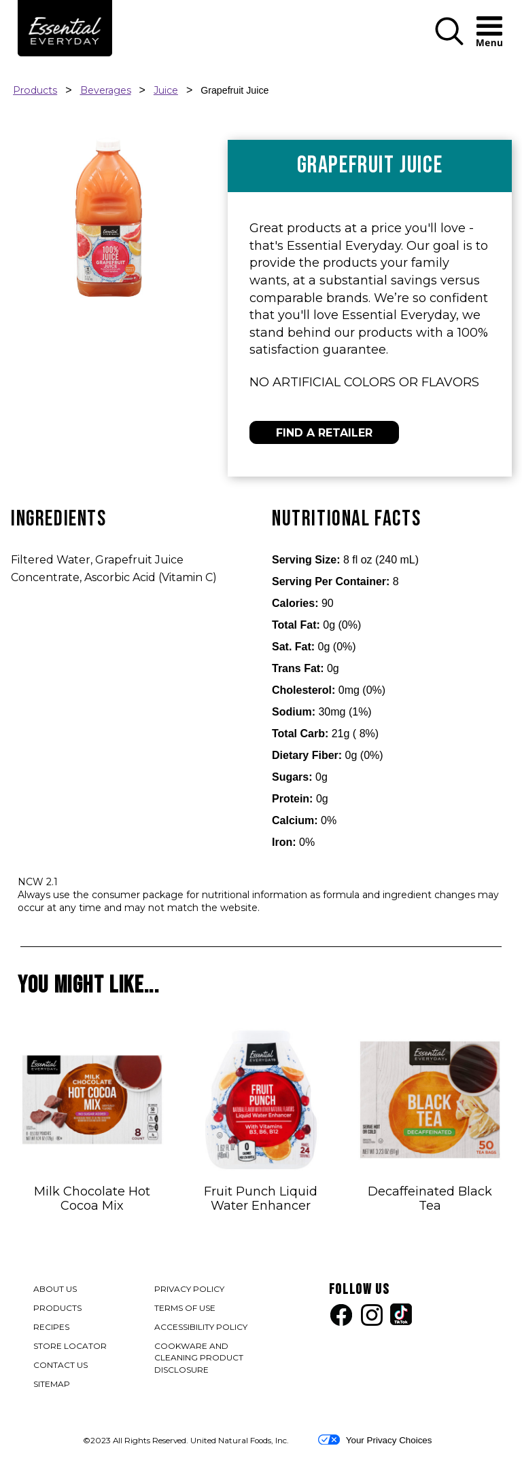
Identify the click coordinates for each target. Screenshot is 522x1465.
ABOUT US (55, 1289)
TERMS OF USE (185, 1309)
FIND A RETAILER (324, 432)
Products (35, 90)
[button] (449, 42)
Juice (166, 90)
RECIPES (51, 1327)
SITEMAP (51, 1384)
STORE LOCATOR (70, 1346)
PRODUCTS (57, 1308)
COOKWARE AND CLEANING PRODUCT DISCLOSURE (198, 1359)
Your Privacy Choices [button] (375, 1439)
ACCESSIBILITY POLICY (201, 1328)
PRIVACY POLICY (190, 1290)
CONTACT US (60, 1365)
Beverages (105, 90)
